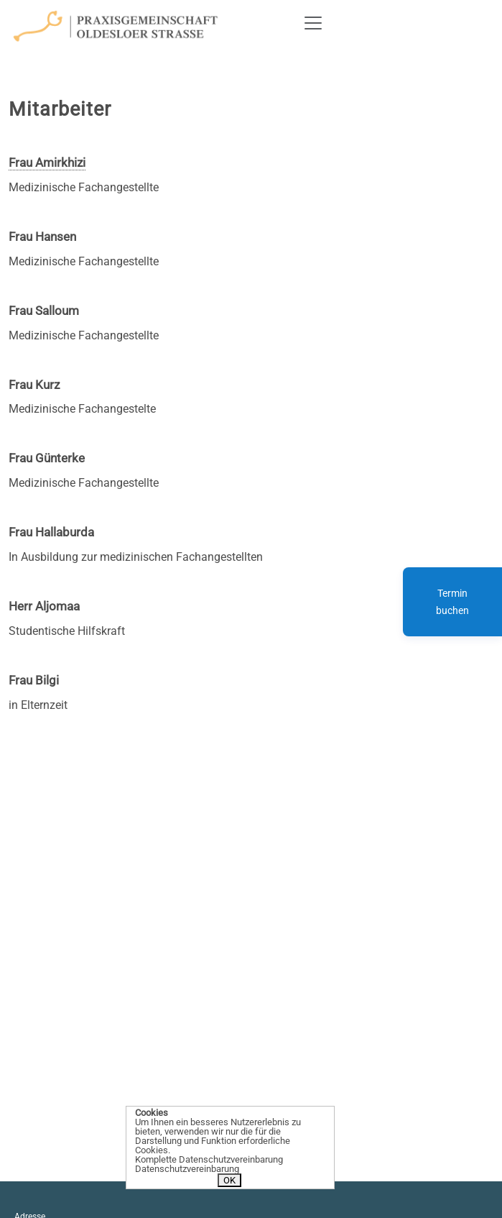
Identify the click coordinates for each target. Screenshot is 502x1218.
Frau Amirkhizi (47, 162)
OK (229, 1180)
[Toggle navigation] (313, 23)
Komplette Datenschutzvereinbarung (209, 1159)
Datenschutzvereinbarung (187, 1168)
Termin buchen (452, 601)
